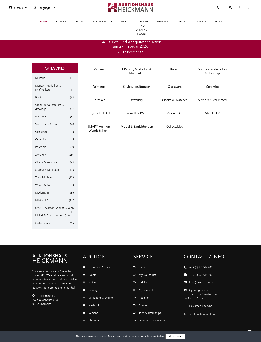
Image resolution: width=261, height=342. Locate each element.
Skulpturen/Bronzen (47, 124)
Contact (200, 21)
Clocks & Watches (46, 162)
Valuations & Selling (98, 297)
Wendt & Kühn (44, 185)
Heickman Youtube (200, 305)
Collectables (42, 223)
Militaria (40, 78)
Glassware (41, 131)
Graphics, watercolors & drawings (212, 71)
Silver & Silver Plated (47, 169)
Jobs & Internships (147, 313)
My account (143, 290)
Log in (139, 267)
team (218, 21)
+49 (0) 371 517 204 (200, 267)
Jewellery (40, 154)
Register (141, 297)
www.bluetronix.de (195, 318)
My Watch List (144, 275)
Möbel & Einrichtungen (49, 215)
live (123, 21)
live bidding (93, 305)
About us (91, 320)
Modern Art (42, 192)
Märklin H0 (41, 200)
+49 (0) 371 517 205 (200, 275)
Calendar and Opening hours (141, 27)
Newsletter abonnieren (149, 320)
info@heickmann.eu (201, 282)
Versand (163, 21)
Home (43, 21)
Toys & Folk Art (44, 177)
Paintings (41, 116)
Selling (79, 21)
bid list (140, 282)
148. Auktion (103, 21)
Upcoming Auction (97, 267)
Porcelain (40, 147)
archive (17, 8)
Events (89, 275)
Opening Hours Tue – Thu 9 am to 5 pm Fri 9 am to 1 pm (200, 294)
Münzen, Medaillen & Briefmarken (137, 71)
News (181, 21)
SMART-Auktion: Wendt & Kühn (54, 207)
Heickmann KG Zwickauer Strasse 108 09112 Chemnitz (45, 300)
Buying (61, 21)
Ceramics (40, 139)
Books (39, 97)
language (43, 8)
